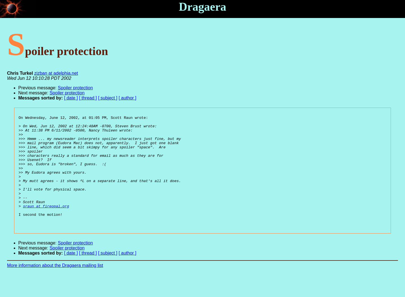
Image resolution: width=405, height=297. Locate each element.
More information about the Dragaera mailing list (55, 287)
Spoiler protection (75, 87)
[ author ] (127, 98)
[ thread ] (88, 98)
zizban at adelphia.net (56, 73)
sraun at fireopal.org (46, 224)
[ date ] (71, 98)
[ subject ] (107, 98)
